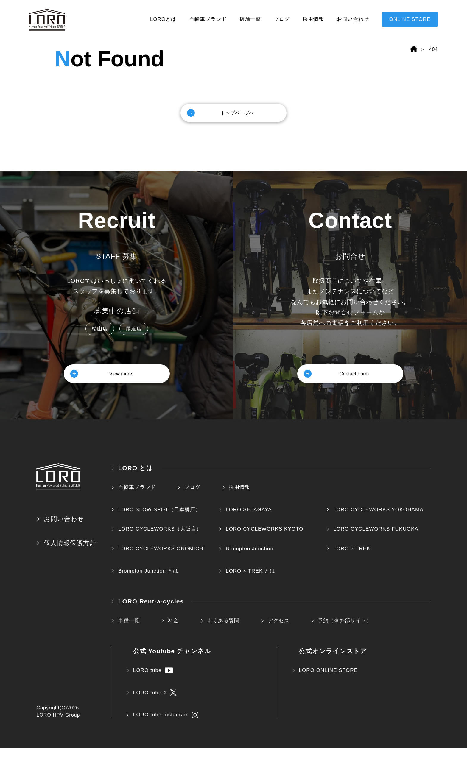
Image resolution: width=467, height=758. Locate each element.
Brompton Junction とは (148, 581)
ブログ (282, 19)
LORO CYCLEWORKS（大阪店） (160, 539)
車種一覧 (129, 631)
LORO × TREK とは (250, 581)
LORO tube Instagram (165, 725)
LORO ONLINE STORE (328, 680)
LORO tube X (155, 702)
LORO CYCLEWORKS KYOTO (264, 539)
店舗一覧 (250, 19)
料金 (173, 631)
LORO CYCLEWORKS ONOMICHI (161, 559)
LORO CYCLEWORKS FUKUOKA (375, 539)
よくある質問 (223, 631)
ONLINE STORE (410, 19)
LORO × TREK (352, 559)
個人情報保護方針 (70, 553)
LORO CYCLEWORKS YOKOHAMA (378, 520)
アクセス (278, 631)
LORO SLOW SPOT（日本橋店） (159, 520)
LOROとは (163, 19)
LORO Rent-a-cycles (151, 611)
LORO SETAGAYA (249, 520)
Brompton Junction (249, 559)
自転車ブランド (208, 19)
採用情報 (313, 19)
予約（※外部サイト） (344, 631)
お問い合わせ (353, 19)
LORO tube (153, 680)
